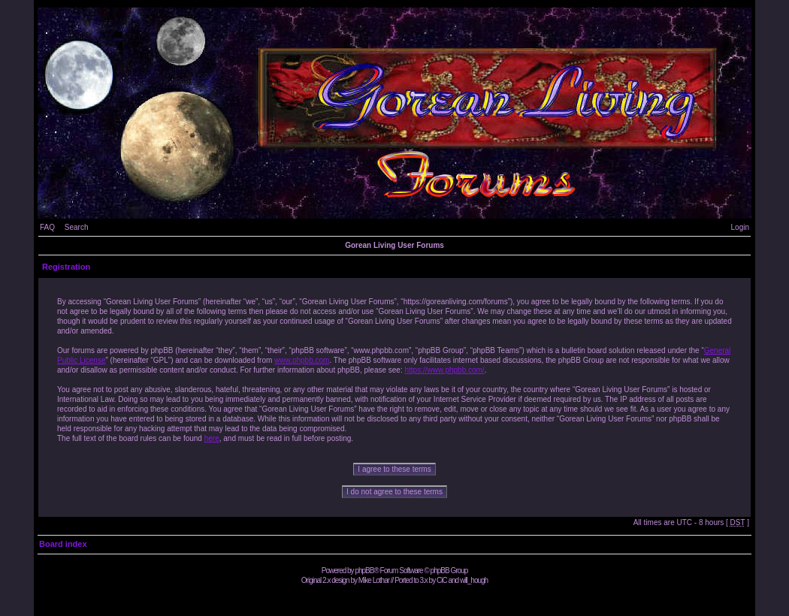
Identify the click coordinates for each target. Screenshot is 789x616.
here (211, 438)
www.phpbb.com (301, 360)
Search (77, 227)
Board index (63, 543)
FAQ (47, 227)
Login (740, 227)
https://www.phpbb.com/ (444, 370)
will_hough (474, 580)
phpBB (364, 570)
